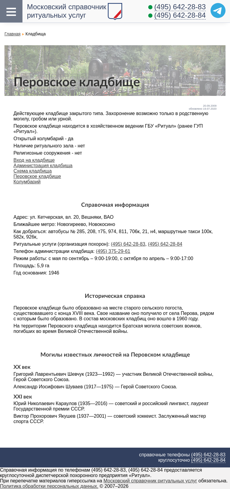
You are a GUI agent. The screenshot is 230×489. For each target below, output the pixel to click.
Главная (12, 33)
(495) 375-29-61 (113, 251)
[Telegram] (218, 10)
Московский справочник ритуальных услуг (66, 11)
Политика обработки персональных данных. (49, 486)
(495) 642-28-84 (180, 15)
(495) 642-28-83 (180, 7)
